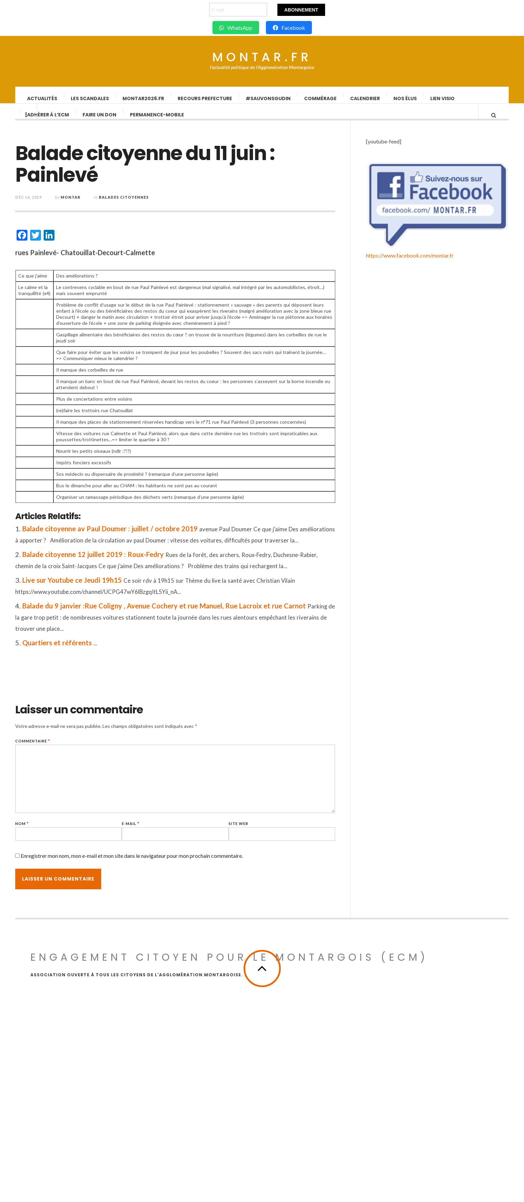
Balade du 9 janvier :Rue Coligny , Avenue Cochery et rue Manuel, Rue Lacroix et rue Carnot (186, 612)
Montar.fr (262, 57)
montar (93, 204)
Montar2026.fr (143, 98)
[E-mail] (238, 10)
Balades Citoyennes (146, 204)
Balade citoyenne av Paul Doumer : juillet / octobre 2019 (132, 535)
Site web (261, 830)
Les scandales (90, 98)
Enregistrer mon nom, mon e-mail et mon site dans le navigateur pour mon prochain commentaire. (154, 862)
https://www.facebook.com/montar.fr (410, 1059)
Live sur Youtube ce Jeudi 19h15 (94, 587)
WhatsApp (235, 27)
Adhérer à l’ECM (48, 121)
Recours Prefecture (205, 98)
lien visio (443, 98)
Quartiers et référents (79, 649)
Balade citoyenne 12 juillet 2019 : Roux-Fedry (115, 561)
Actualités (42, 98)
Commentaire (55, 748)
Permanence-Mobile (157, 121)
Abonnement (301, 10)
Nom (44, 830)
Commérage (320, 98)
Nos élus (405, 98)
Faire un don (100, 121)
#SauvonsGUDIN (268, 98)
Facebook (289, 27)
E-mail (153, 830)
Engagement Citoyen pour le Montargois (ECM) (229, 1124)
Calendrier (365, 98)
